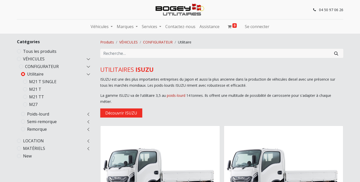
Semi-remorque (42, 121)
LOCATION (33, 141)
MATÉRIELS (34, 148)
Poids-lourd (38, 114)
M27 (33, 104)
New (27, 156)
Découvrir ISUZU (121, 113)
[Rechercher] (336, 53)
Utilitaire (35, 74)
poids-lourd (176, 95)
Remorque (37, 129)
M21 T (35, 89)
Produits (107, 42)
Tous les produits (39, 51)
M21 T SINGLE (42, 81)
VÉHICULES (34, 59)
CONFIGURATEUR (42, 66)
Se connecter (257, 26)
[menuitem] (180, 26)
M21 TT (36, 97)
